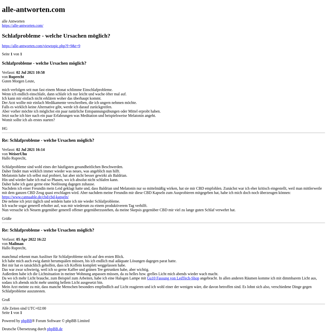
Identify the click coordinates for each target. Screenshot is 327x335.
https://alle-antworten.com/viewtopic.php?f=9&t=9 (41, 46)
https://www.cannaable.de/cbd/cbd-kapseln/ (35, 197)
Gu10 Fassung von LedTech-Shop (173, 278)
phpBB (26, 321)
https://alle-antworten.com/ (22, 25)
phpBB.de (54, 329)
